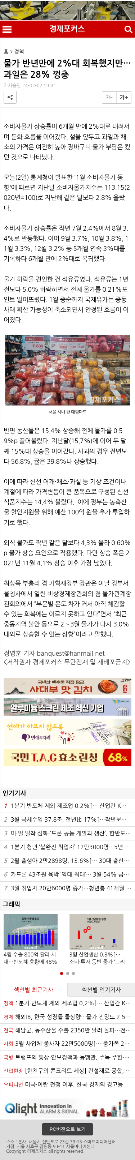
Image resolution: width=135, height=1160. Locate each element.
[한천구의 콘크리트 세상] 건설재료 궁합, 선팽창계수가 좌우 (69, 1071)
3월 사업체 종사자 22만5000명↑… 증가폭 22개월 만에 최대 (69, 1043)
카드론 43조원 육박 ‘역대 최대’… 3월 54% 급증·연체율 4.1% (69, 875)
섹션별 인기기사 (101, 990)
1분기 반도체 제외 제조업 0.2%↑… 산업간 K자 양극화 (69, 806)
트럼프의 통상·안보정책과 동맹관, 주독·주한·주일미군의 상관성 (69, 1057)
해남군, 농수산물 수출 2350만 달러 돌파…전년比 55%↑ (69, 1030)
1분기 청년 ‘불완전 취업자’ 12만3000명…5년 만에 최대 (69, 847)
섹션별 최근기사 (33, 990)
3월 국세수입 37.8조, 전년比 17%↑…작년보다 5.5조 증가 (69, 820)
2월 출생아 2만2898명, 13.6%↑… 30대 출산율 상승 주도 (69, 861)
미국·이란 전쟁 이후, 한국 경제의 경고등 (63, 1084)
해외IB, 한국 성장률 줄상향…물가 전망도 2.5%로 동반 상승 (69, 1017)
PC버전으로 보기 (67, 1129)
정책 (19, 51)
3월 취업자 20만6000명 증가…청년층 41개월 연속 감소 (69, 888)
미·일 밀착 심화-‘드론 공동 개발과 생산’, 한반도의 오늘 (69, 833)
